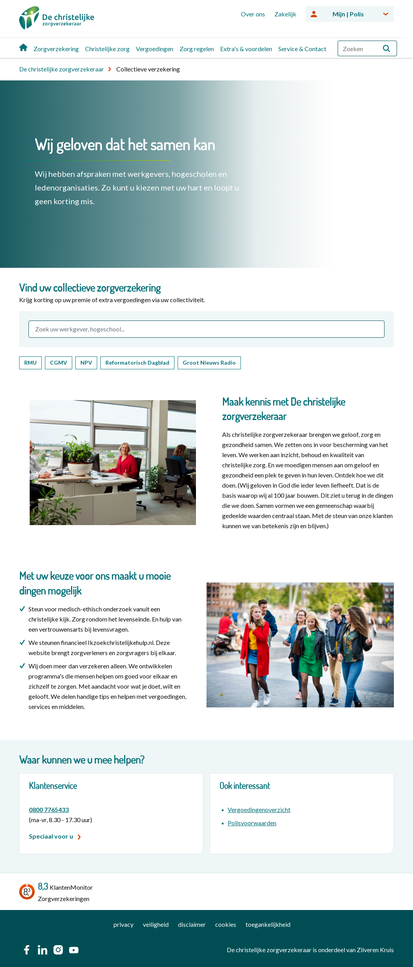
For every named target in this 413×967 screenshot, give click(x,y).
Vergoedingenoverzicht (259, 809)
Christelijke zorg (107, 48)
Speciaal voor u (51, 836)
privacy (124, 924)
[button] (386, 48)
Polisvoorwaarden (252, 822)
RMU (30, 362)
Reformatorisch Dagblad (137, 362)
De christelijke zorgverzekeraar (61, 69)
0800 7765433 (49, 809)
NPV (86, 362)
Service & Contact (302, 48)
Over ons (253, 14)
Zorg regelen (197, 48)
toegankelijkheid (268, 924)
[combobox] (367, 48)
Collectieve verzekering (148, 69)
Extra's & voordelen (246, 48)
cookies (225, 924)
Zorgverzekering (56, 48)
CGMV (58, 362)
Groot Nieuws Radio (209, 362)
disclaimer (192, 924)
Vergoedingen (154, 48)
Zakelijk (285, 14)
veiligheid (156, 924)
